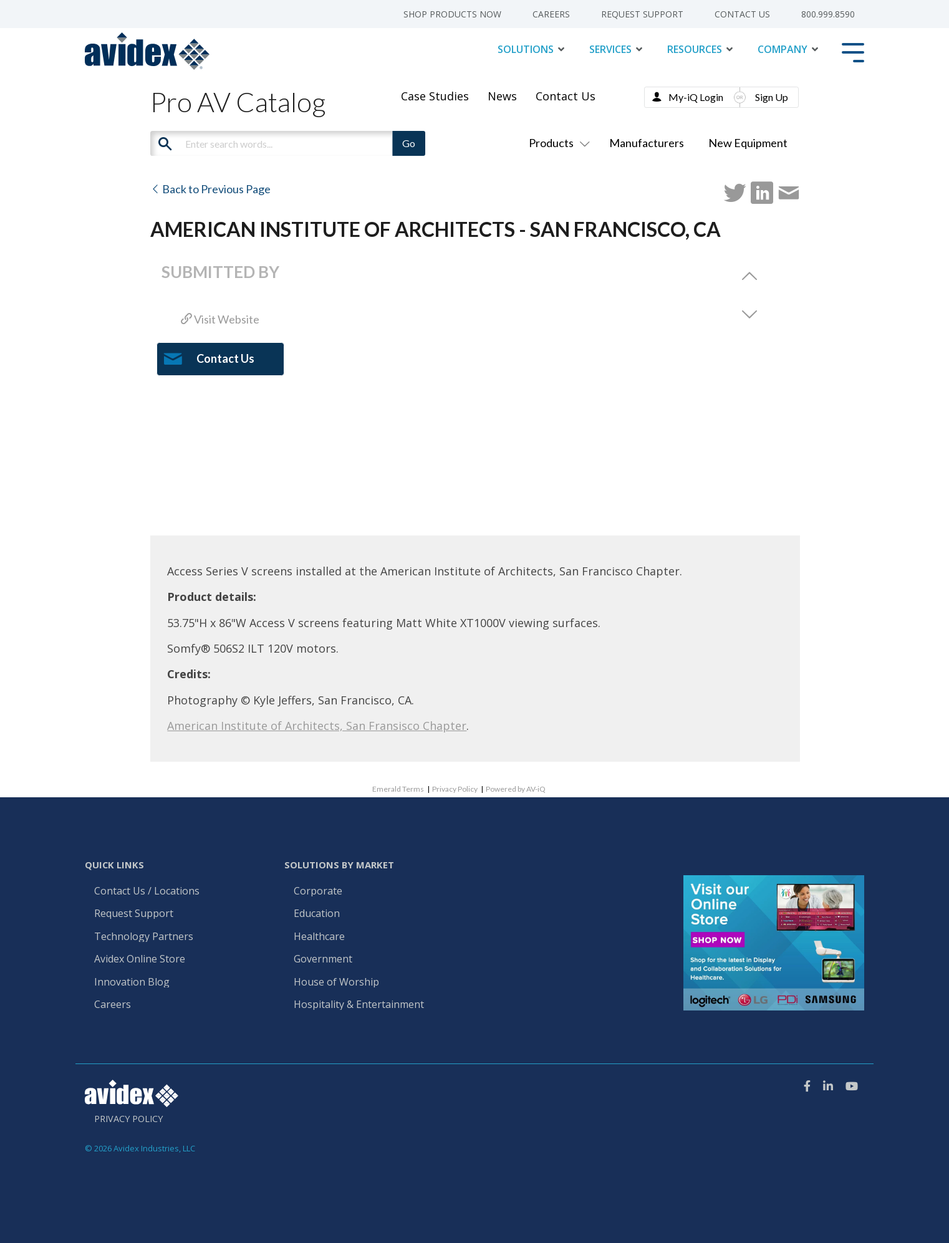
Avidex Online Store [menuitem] (139, 959)
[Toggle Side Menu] (853, 51)
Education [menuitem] (317, 914)
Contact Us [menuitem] (742, 14)
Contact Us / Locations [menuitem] (147, 891)
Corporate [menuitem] (318, 891)
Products (557, 143)
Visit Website (220, 319)
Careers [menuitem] (551, 14)
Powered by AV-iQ (516, 789)
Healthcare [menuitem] (319, 937)
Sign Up (771, 97)
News (502, 96)
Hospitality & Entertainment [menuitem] (360, 1005)
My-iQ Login (695, 97)
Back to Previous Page (210, 189)
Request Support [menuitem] (642, 14)
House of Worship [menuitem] (336, 982)
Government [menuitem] (323, 959)
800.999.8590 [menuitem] (828, 14)
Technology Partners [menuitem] (143, 937)
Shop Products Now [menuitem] (452, 14)
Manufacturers (646, 143)
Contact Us (565, 96)
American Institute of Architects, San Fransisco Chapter (316, 725)
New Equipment (748, 143)
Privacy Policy (455, 789)
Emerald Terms (398, 789)
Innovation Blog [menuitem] (132, 982)
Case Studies (435, 96)
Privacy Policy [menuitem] (128, 1119)
